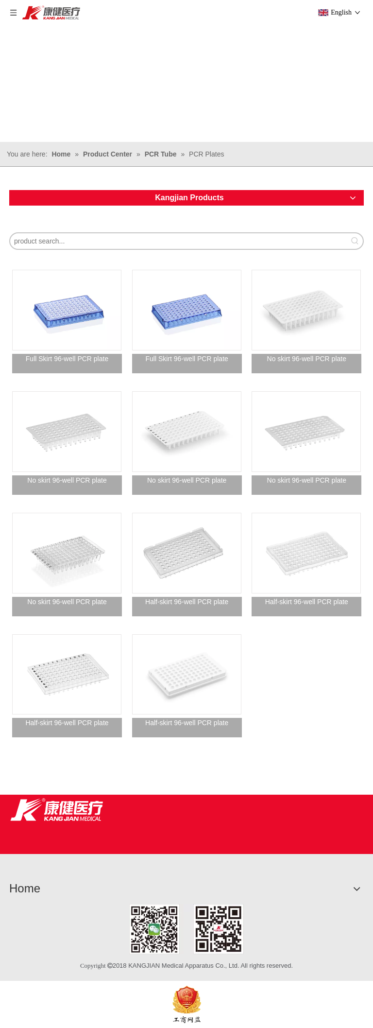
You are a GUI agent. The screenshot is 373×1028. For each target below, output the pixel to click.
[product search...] (178, 241)
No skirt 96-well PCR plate (306, 359)
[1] (186, 929)
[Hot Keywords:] (355, 241)
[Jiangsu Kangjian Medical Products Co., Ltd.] (56, 809)
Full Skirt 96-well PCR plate (67, 359)
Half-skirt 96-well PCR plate (186, 602)
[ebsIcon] (186, 1004)
